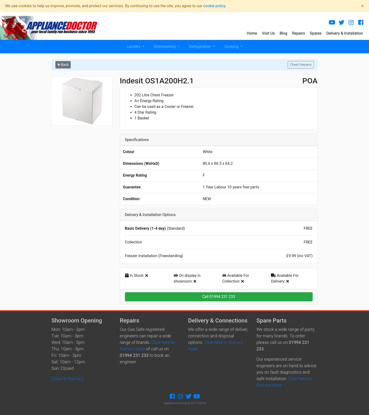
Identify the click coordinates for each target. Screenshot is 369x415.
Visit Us (268, 33)
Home (252, 33)
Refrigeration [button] (200, 46)
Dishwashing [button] (165, 46)
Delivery (344, 33)
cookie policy (214, 6)
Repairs (298, 33)
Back (63, 65)
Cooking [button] (231, 46)
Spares (316, 33)
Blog (283, 33)
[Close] (362, 6)
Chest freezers (300, 65)
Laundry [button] (134, 46)
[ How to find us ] (67, 378)
